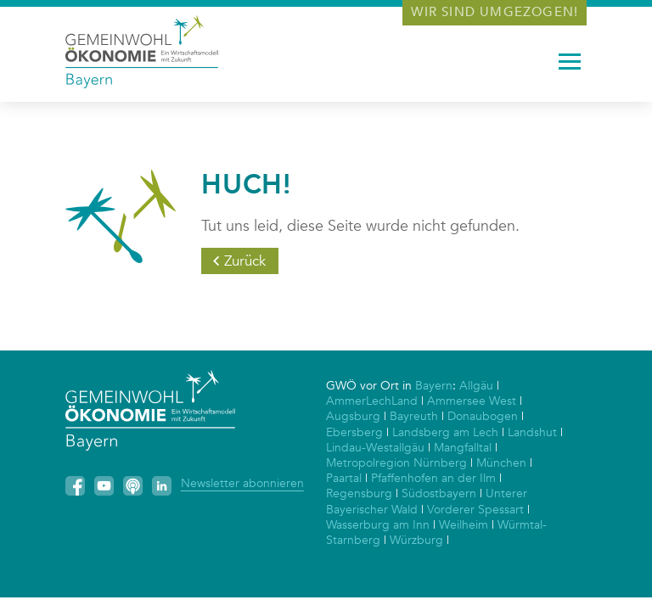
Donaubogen (482, 416)
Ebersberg (354, 432)
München (501, 463)
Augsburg (353, 416)
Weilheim (463, 525)
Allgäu (476, 386)
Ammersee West (471, 401)
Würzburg (416, 540)
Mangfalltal (463, 448)
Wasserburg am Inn (378, 525)
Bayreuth (414, 416)
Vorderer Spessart (475, 510)
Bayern (433, 386)
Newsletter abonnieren (242, 483)
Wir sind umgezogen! (494, 11)
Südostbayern (439, 493)
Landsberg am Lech (445, 432)
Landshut (532, 432)
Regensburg (359, 493)
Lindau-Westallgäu (375, 448)
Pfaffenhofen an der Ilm (433, 478)
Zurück (245, 261)
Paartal (344, 478)
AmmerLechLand (372, 401)
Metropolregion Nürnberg (396, 463)
